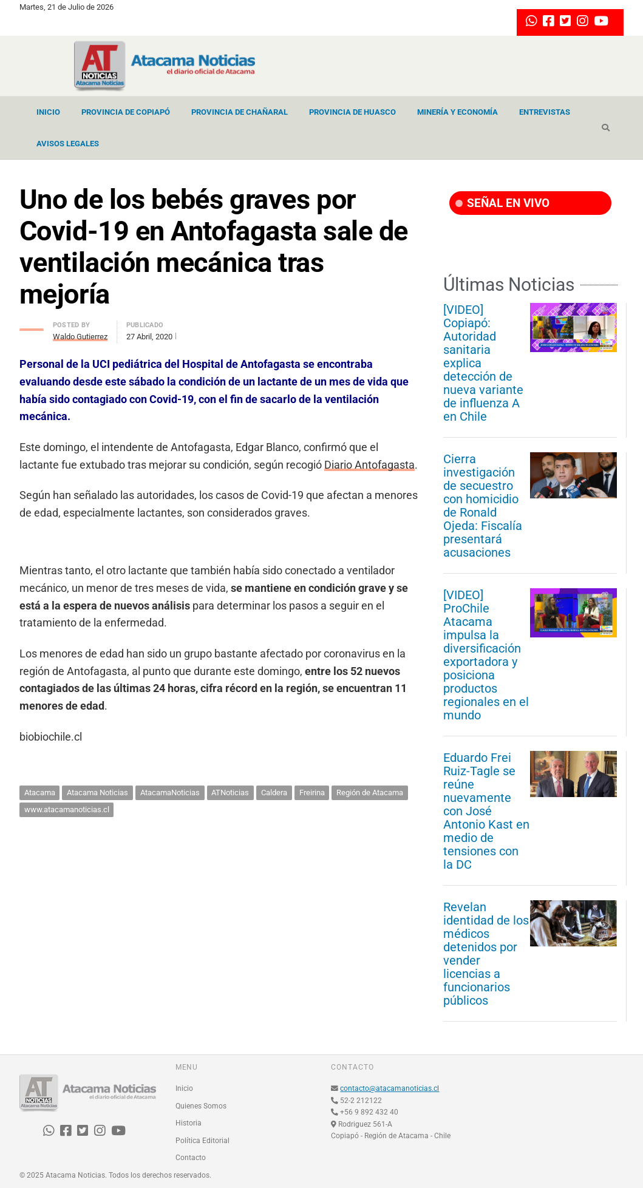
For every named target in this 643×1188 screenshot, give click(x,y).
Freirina (312, 792)
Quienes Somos (200, 1106)
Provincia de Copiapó (125, 112)
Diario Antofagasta (369, 464)
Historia (188, 1123)
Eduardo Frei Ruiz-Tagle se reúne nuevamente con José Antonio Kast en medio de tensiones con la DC (486, 811)
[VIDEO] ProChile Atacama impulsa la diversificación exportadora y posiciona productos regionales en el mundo (486, 655)
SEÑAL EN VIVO (502, 203)
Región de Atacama (369, 792)
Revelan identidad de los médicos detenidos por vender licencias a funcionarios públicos (486, 953)
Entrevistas (544, 112)
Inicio (48, 112)
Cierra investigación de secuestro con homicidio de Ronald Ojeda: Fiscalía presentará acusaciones (482, 505)
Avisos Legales (67, 143)
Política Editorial (202, 1140)
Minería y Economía (457, 112)
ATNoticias (230, 792)
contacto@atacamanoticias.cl (389, 1088)
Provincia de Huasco (352, 112)
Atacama (39, 792)
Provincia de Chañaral (239, 112)
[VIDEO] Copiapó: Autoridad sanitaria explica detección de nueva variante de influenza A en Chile (483, 363)
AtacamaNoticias (170, 792)
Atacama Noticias (97, 792)
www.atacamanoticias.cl (66, 809)
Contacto (190, 1157)
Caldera (274, 792)
